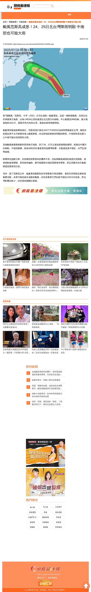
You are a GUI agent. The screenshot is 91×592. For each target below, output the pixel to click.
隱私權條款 (52, 578)
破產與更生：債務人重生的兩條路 (46, 380)
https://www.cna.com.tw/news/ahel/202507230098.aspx (33, 44)
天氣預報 (22, 22)
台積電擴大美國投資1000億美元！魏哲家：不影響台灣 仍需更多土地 (16, 352)
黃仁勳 (32, 507)
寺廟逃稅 (45, 522)
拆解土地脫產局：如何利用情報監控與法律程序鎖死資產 (47, 395)
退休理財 (58, 512)
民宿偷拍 (58, 527)
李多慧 (58, 517)
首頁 (5, 22)
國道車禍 (45, 517)
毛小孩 (45, 507)
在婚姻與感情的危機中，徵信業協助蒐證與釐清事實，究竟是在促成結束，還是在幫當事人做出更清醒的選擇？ (47, 373)
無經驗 (45, 527)
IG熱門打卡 (32, 517)
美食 (45, 512)
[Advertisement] (45, 217)
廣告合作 (41, 578)
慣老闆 (32, 522)
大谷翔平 (58, 507)
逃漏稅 (32, 527)
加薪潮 (58, 522)
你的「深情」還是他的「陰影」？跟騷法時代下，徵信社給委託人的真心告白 (47, 403)
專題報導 (13, 22)
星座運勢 (32, 512)
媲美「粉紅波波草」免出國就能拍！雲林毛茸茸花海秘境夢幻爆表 (45, 290)
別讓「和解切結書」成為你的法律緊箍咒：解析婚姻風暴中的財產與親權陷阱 (47, 387)
